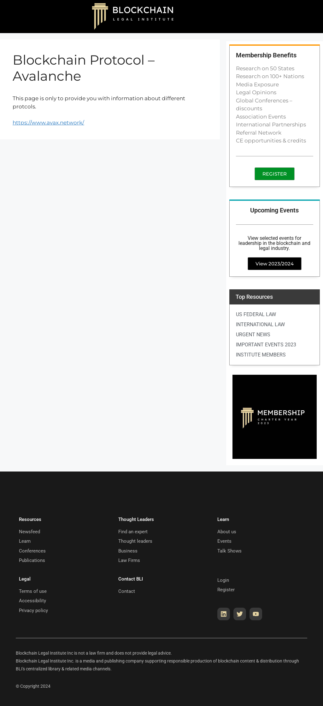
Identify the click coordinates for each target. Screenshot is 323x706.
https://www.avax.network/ (48, 122)
